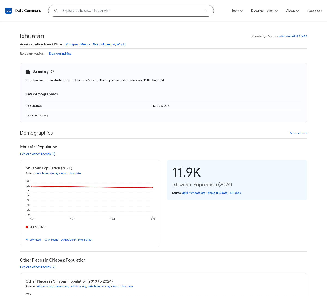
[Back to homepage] (8, 11)
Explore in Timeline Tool (78, 239)
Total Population (37, 227)
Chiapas (72, 44)
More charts (298, 133)
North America (104, 44)
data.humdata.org (37, 115)
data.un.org (62, 286)
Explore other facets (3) (37, 154)
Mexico (85, 44)
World (121, 44)
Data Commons (28, 10)
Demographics (60, 53)
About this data (71, 173)
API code (53, 239)
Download (35, 239)
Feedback (314, 11)
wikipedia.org (45, 286)
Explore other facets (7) (38, 267)
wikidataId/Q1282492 (293, 36)
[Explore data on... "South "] (131, 10)
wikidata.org (78, 286)
